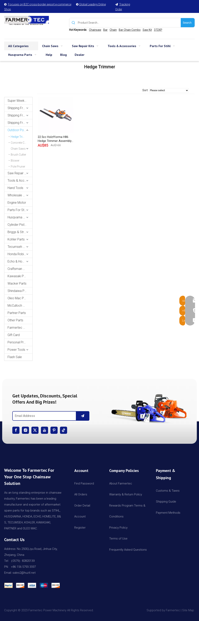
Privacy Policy (118, 527)
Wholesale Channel (20, 195)
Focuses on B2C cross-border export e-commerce (39, 4)
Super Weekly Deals (20, 101)
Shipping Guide (166, 501)
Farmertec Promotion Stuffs (20, 327)
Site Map (188, 610)
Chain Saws (18, 148)
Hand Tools (15, 188)
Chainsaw (95, 29)
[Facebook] (15, 430)
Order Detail (82, 505)
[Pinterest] (54, 430)
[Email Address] (43, 416)
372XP (158, 29)
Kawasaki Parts (18, 276)
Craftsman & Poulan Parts (20, 269)
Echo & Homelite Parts (20, 261)
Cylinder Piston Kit (20, 225)
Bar (105, 29)
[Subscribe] (82, 416)
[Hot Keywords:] (188, 22)
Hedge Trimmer (20, 136)
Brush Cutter (18, 154)
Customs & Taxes (168, 490)
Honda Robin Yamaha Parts (20, 254)
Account (80, 516)
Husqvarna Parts (19, 217)
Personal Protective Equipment (20, 342)
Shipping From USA (20, 108)
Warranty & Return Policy (125, 494)
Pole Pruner (18, 166)
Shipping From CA (20, 123)
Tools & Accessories (20, 180)
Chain (113, 29)
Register (80, 527)
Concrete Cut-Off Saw (21, 142)
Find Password (84, 483)
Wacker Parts (17, 283)
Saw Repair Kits (18, 173)
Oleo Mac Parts (18, 298)
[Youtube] (44, 430)
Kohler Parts (16, 239)
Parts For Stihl (17, 210)
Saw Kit (147, 29)
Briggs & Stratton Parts (20, 232)
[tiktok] (63, 430)
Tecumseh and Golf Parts (20, 247)
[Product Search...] (129, 22)
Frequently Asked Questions (128, 549)
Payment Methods (168, 512)
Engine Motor (17, 202)
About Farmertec (120, 483)
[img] (148, 407)
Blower (15, 160)
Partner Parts (17, 313)
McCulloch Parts (19, 305)
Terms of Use (118, 538)
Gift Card (14, 335)
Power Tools (16, 350)
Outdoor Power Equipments (20, 130)
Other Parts (15, 320)
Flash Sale (15, 357)
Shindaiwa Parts (19, 291)
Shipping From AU (20, 115)
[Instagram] (25, 430)
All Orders (80, 494)
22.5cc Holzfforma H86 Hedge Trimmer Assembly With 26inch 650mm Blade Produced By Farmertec (54, 139)
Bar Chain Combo (130, 29)
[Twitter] (35, 430)
